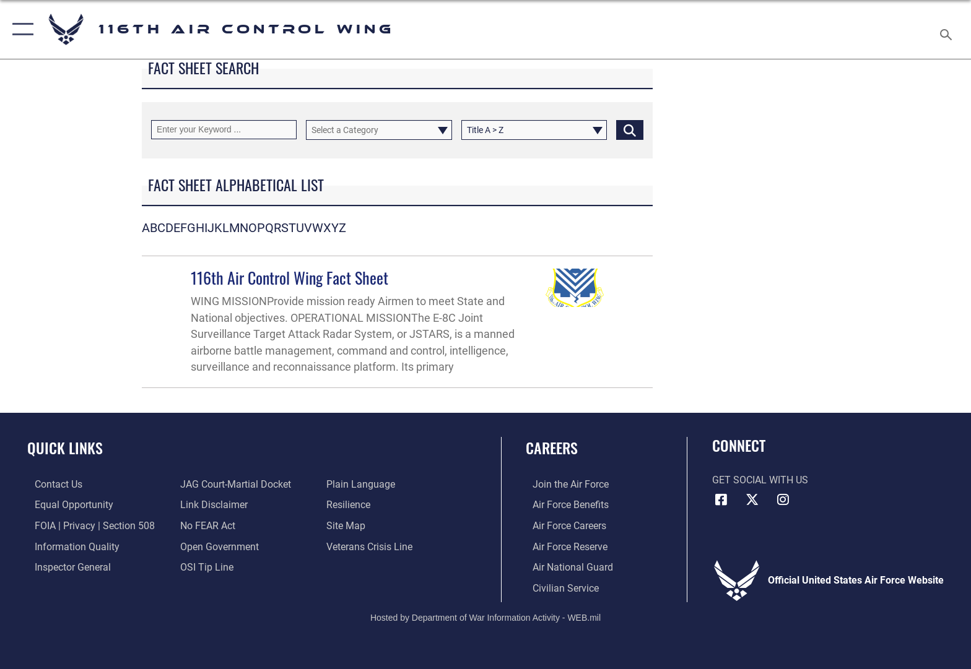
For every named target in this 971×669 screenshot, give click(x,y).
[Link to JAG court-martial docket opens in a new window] (233, 484)
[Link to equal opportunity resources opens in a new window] (66, 505)
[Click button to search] (629, 129)
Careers (552, 448)
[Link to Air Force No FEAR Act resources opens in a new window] (205, 525)
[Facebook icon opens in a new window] (721, 499)
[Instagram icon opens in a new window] (782, 499)
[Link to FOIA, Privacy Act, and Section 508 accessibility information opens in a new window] (87, 525)
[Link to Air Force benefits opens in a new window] (564, 505)
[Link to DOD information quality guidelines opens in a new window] (69, 546)
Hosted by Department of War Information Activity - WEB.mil (485, 616)
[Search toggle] (948, 30)
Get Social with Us (760, 480)
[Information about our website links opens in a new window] (212, 505)
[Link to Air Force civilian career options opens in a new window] (559, 587)
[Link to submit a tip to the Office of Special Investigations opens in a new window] (205, 566)
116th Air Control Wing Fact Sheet (289, 277)
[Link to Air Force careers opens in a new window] (562, 525)
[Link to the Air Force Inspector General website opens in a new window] (65, 566)
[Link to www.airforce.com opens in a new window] (564, 484)
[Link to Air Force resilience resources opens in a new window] (351, 505)
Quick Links (65, 448)
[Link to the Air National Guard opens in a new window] (566, 566)
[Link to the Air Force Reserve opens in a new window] (563, 546)
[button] (20, 29)
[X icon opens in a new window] (751, 499)
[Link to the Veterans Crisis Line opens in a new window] (372, 546)
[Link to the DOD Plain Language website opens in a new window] (363, 484)
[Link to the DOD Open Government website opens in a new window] (217, 546)
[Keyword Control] (224, 129)
